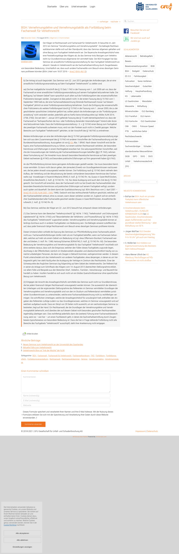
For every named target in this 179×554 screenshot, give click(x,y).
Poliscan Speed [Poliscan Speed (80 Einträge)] (147, 126)
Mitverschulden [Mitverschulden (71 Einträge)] (131, 111)
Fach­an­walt (42, 355)
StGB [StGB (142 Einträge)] (127, 156)
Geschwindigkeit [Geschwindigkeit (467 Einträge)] (132, 86)
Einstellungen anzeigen (22, 547)
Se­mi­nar (84, 359)
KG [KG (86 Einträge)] (126, 96)
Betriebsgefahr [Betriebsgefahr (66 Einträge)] (146, 56)
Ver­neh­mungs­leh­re (96, 359)
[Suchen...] (141, 21)
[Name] (65, 395)
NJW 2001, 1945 (45, 192)
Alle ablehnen (22, 540)
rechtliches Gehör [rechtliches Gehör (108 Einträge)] (139, 131)
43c (71, 142)
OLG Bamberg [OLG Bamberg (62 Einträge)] (148, 111)
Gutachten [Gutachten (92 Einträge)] (147, 86)
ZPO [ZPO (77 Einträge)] (127, 166)
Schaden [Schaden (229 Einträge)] (147, 146)
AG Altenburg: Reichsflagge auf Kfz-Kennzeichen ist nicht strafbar (139, 257)
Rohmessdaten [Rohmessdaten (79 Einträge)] (131, 141)
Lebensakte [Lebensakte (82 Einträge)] (136, 96)
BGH (34, 355)
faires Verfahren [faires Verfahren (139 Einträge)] (145, 81)
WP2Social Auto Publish (80, 437)
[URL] (65, 405)
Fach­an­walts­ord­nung (81, 355)
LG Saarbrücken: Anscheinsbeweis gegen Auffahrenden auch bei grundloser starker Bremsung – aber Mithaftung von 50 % (141, 219)
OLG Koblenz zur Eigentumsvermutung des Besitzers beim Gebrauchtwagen (140, 246)
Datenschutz (152, 431)
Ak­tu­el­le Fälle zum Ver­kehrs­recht (37, 347)
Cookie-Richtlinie (10, 525)
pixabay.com (26, 61)
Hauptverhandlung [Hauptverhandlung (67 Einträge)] (143, 91)
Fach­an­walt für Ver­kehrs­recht (59, 355)
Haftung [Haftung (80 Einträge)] (128, 91)
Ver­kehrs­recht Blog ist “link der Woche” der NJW (44, 350)
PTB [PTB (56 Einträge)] (127, 131)
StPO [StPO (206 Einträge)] (135, 156)
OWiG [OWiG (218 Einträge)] (134, 126)
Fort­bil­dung (100, 355)
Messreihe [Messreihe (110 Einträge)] (129, 106)
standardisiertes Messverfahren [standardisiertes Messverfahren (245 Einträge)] (139, 151)
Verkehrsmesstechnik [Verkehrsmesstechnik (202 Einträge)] (143, 161)
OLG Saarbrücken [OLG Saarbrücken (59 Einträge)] (148, 121)
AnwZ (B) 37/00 (30, 192)
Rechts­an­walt (55, 359)
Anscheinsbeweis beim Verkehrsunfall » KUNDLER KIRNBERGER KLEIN (136, 211)
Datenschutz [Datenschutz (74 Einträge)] (148, 71)
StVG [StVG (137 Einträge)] (142, 156)
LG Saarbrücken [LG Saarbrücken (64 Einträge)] (132, 101)
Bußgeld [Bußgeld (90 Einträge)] (135, 71)
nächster (114, 21)
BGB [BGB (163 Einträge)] (153, 66)
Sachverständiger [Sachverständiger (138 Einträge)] (132, 146)
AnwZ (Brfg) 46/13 (78, 71)
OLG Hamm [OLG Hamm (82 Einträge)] (145, 116)
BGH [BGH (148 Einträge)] (127, 71)
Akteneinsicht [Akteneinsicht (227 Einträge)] (131, 56)
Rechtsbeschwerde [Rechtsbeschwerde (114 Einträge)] (133, 136)
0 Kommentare (64, 38)
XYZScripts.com (101, 437)
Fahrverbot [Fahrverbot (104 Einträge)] (129, 81)
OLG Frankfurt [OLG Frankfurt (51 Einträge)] (131, 116)
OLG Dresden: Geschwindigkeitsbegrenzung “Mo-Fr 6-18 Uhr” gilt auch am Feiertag (140, 234)
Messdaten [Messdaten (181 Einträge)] (147, 101)
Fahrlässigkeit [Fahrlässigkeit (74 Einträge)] (140, 76)
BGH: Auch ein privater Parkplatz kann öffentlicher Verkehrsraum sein (140, 199)
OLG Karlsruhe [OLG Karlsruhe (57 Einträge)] (131, 121)
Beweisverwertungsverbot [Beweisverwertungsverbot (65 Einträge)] (136, 66)
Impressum (140, 431)
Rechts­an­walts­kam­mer (71, 359)
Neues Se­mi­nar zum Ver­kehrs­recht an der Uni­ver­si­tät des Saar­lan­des (53, 344)
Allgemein (53, 38)
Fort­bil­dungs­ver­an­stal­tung (37, 359)
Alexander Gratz (29, 38)
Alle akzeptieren (22, 533)
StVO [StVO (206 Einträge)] (150, 156)
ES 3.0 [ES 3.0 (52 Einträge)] (128, 76)
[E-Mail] (65, 400)
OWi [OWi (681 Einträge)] (127, 126)
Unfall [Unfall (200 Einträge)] (127, 161)
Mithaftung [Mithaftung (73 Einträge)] (142, 106)
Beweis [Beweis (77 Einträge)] (128, 61)
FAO (92, 355)
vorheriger (104, 21)
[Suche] (125, 21)
